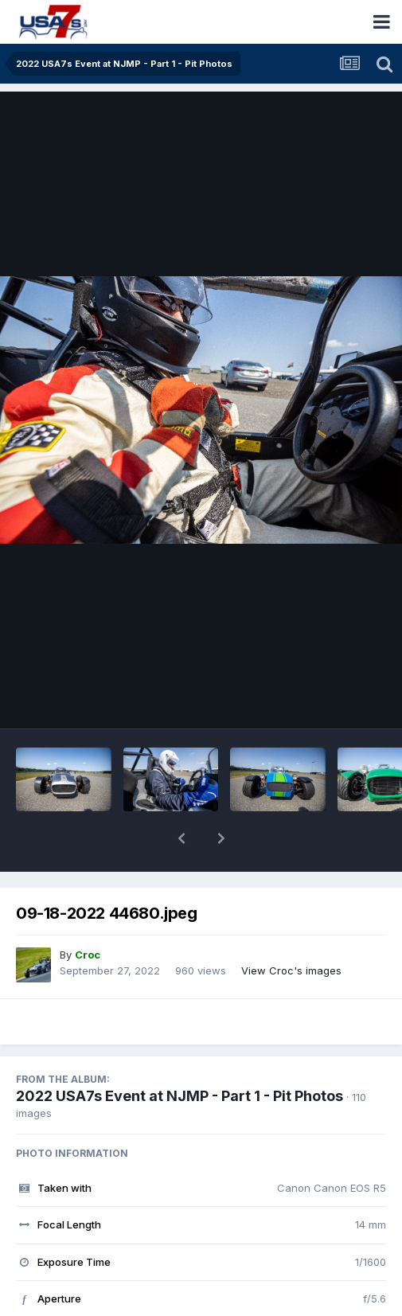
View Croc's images (291, 929)
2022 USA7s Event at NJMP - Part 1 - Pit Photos (179, 1054)
